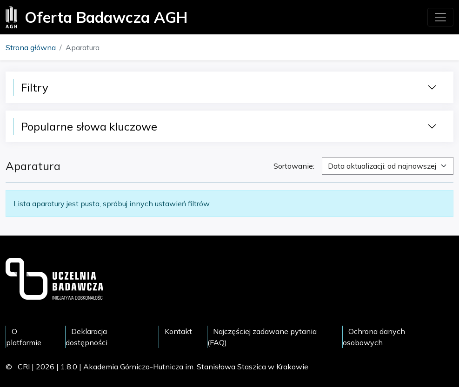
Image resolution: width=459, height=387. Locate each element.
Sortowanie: (293, 166)
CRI (24, 366)
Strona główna (31, 47)
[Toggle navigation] (440, 17)
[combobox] (387, 166)
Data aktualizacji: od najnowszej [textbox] (382, 166)
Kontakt (178, 331)
